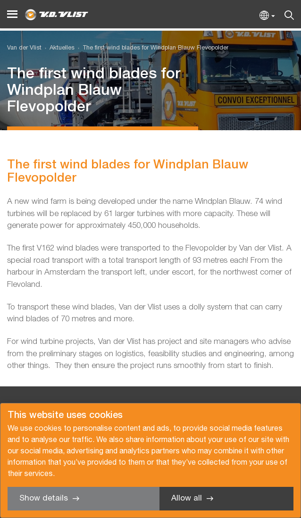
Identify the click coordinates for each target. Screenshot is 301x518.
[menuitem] (58, 48)
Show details (43, 498)
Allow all (186, 498)
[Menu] (12, 14)
